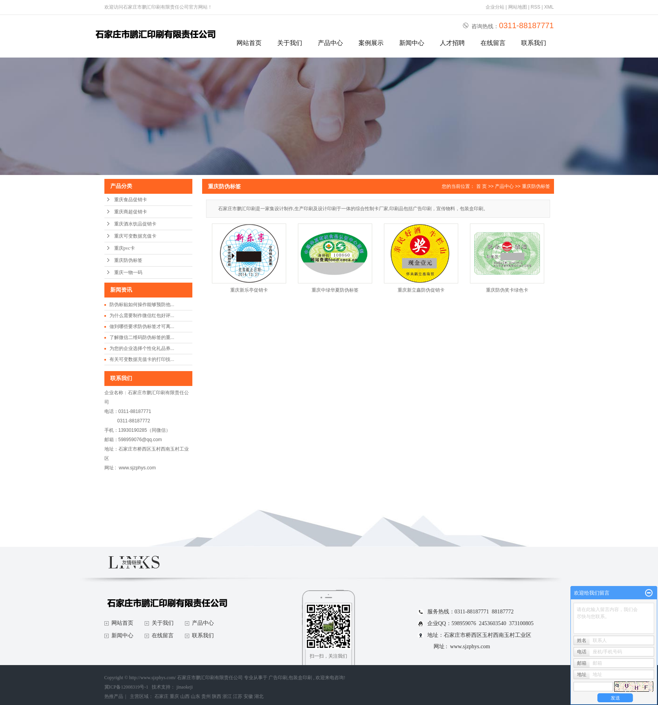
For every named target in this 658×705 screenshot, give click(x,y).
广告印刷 (278, 677)
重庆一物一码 (128, 272)
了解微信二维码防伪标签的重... (141, 337)
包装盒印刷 (300, 677)
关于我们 (289, 43)
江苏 (237, 696)
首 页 (481, 186)
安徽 (248, 696)
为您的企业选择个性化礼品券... (141, 348)
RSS (535, 7)
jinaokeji (184, 687)
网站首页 (249, 43)
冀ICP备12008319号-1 (126, 687)
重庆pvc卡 (124, 248)
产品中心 (330, 43)
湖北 (259, 696)
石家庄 (161, 696)
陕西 (216, 696)
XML (549, 7)
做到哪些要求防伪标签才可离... (141, 326)
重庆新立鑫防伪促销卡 (421, 290)
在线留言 (493, 43)
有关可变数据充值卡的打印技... (141, 359)
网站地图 (518, 7)
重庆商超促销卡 (130, 212)
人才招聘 (452, 43)
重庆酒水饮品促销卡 (135, 224)
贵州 (206, 696)
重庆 (174, 696)
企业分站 (495, 7)
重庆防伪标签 (128, 260)
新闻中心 (411, 43)
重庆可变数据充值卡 (135, 236)
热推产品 (113, 696)
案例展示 (371, 43)
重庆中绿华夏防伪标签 (335, 290)
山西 (185, 696)
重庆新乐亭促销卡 (249, 290)
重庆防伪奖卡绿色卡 (507, 290)
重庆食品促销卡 (130, 199)
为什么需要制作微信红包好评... (141, 315)
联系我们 (533, 43)
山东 (195, 696)
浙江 (227, 696)
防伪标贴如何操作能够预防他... (141, 304)
